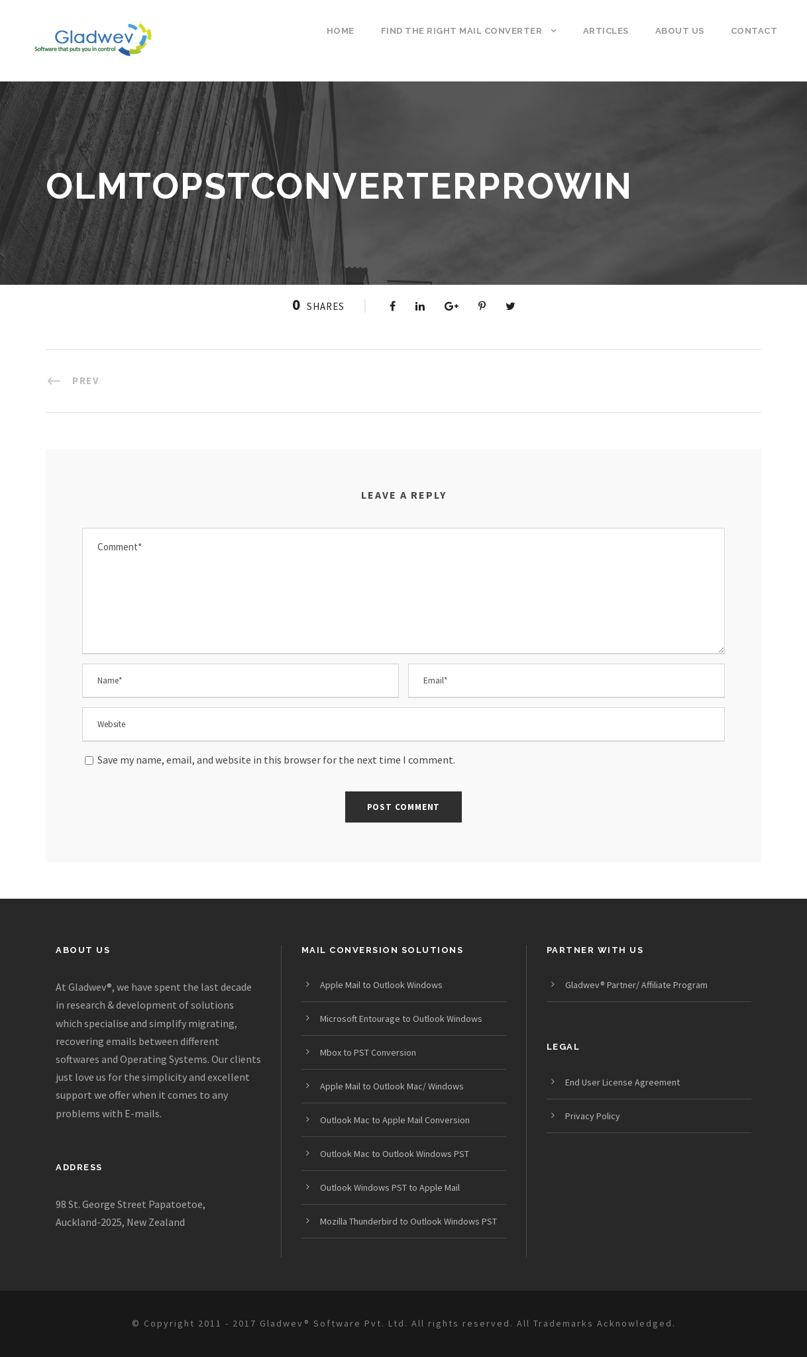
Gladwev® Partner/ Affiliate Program (636, 985)
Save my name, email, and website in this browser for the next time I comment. (276, 759)
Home (340, 31)
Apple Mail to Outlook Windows (381, 985)
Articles (606, 31)
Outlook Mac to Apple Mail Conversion (395, 1120)
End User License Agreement (622, 1082)
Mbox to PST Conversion (368, 1052)
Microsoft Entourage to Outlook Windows (401, 1019)
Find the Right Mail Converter (462, 31)
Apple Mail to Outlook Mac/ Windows (392, 1086)
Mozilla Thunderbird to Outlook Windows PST (408, 1221)
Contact (754, 31)
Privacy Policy (592, 1116)
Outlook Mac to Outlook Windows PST (394, 1154)
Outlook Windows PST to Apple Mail (390, 1187)
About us (679, 31)
